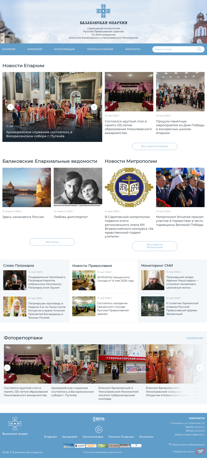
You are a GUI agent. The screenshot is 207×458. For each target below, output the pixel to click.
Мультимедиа (64, 49)
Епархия (8, 49)
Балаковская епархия (103, 23)
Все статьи (52, 242)
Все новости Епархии (154, 146)
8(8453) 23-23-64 (195, 427)
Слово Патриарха (18, 265)
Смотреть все (194, 337)
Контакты (132, 49)
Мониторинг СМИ (157, 265)
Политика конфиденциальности (102, 452)
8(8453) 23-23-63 (195, 431)
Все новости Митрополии (155, 246)
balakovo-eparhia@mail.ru (190, 434)
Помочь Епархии (121, 436)
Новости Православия (92, 265)
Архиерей (34, 49)
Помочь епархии (100, 49)
